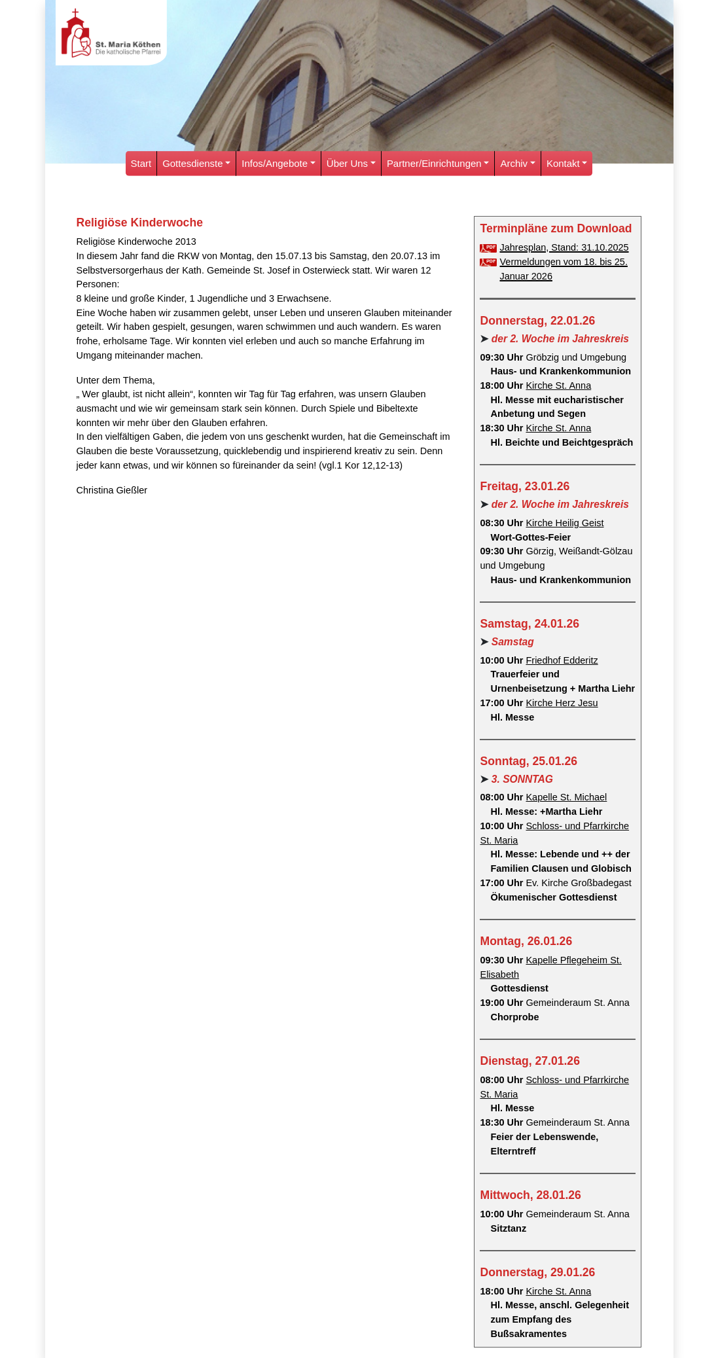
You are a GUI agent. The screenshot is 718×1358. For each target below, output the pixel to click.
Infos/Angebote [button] (275, 163)
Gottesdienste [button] (192, 163)
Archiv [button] (514, 163)
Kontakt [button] (563, 163)
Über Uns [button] (347, 163)
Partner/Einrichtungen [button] (434, 163)
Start (141, 163)
